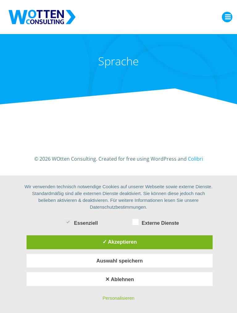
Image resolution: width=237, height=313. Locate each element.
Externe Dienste (155, 222)
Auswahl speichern (119, 260)
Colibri (195, 158)
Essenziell (81, 222)
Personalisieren (118, 298)
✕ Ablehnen (119, 279)
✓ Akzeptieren (119, 242)
